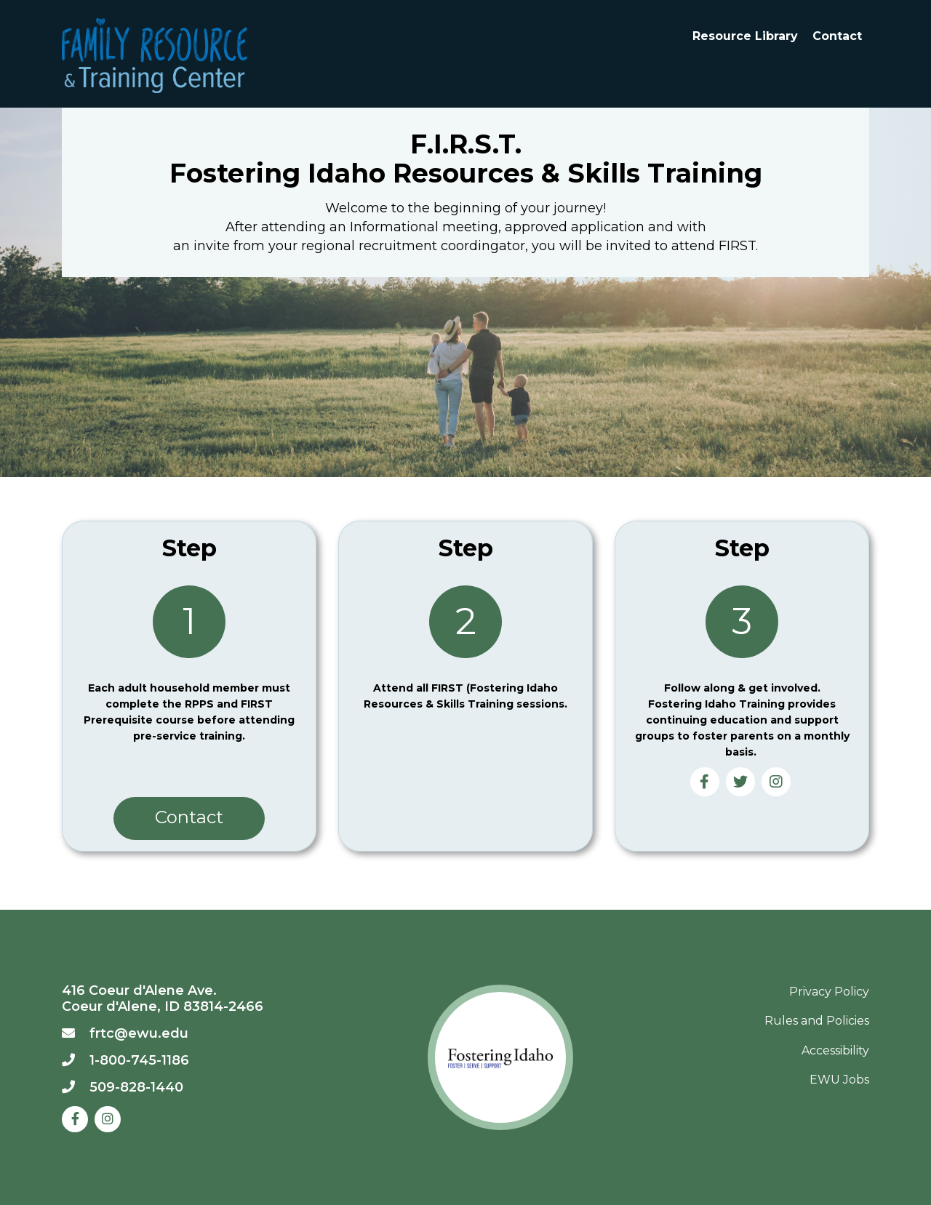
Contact (837, 36)
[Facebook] (75, 1119)
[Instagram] (108, 1119)
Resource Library (745, 36)
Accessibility (835, 1050)
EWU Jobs (839, 1079)
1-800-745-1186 (139, 1060)
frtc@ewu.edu (138, 1033)
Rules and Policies (816, 1021)
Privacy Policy (829, 991)
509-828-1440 (136, 1087)
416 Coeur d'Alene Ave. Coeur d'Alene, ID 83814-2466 (162, 998)
